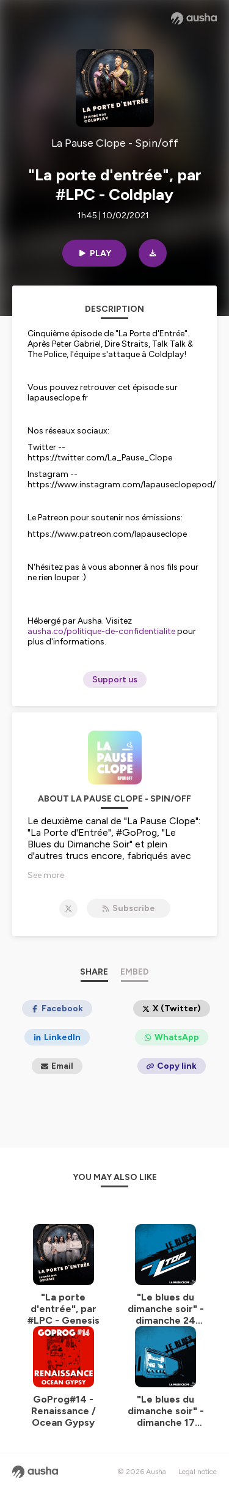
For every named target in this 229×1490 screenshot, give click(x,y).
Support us (114, 679)
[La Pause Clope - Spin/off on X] (68, 908)
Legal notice (197, 1471)
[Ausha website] (194, 18)
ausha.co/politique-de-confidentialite (101, 631)
